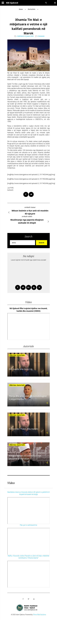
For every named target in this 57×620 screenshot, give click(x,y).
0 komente (41, 36)
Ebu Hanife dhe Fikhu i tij (20, 369)
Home (21, 9)
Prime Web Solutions (39, 614)
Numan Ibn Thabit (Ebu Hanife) (23, 428)
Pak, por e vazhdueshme (28, 525)
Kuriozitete (31, 9)
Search (41, 243)
